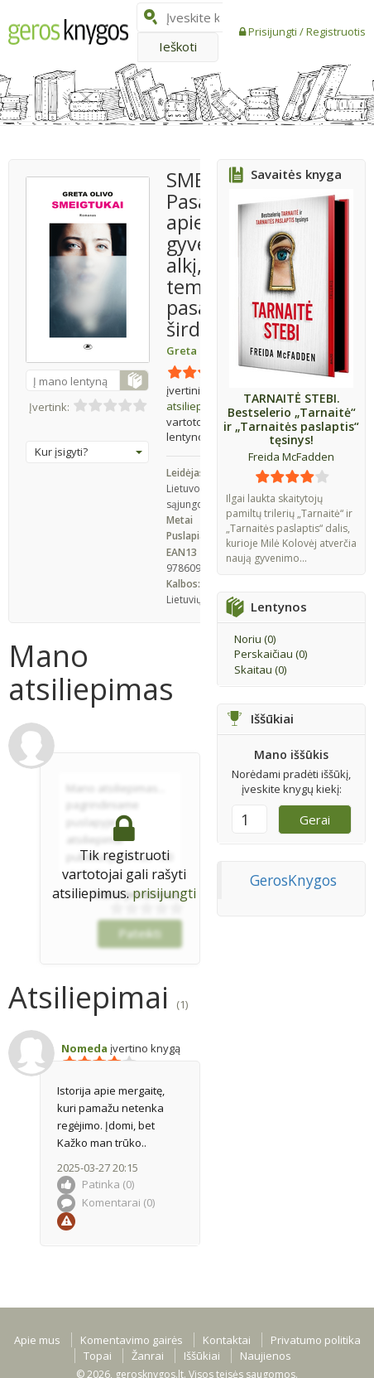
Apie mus (37, 1339)
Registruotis (336, 31)
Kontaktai (227, 1339)
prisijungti (164, 893)
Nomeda (84, 1048)
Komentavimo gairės (131, 1339)
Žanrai (148, 1355)
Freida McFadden (291, 456)
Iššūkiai (202, 1355)
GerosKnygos (293, 880)
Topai (98, 1355)
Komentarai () (106, 1202)
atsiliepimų (199, 398)
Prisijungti (274, 31)
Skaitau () (260, 669)
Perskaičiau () (270, 653)
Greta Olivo (196, 350)
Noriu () (255, 638)
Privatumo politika (316, 1339)
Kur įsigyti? (88, 451)
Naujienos (265, 1355)
